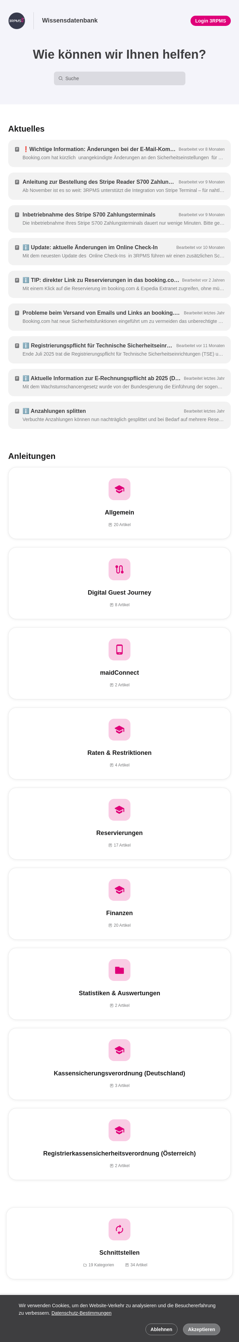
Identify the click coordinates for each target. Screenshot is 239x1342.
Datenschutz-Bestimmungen (82, 1313)
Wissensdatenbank (70, 20)
